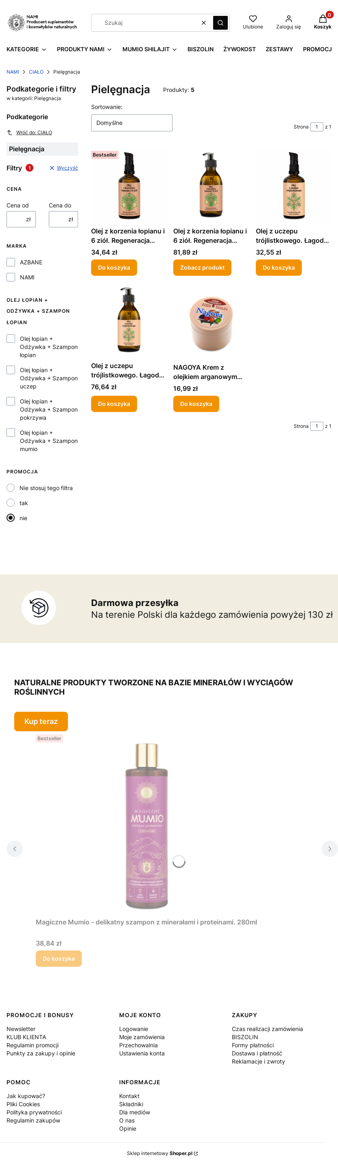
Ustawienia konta (142, 1053)
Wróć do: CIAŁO (29, 132)
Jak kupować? (26, 1095)
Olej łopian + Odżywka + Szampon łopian (49, 346)
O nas (127, 1120)
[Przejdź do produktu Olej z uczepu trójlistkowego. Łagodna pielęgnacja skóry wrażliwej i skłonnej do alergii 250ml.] (129, 320)
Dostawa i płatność (257, 1053)
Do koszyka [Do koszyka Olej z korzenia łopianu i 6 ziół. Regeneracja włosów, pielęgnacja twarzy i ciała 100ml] (114, 267)
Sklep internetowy (159, 1153)
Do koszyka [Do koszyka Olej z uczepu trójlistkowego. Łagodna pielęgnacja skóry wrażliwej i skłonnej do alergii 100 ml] (279, 267)
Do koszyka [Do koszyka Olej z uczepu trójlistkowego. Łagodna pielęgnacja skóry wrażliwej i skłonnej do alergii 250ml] (114, 403)
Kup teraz (41, 721)
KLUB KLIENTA (26, 1036)
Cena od (18, 205)
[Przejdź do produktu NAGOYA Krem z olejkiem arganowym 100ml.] (211, 321)
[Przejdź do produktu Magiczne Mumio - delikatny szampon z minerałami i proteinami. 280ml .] (146, 822)
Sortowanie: (106, 106)
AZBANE (31, 262)
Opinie (127, 1128)
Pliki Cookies (23, 1104)
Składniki (131, 1104)
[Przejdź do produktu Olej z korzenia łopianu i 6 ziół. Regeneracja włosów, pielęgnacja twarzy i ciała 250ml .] (211, 185)
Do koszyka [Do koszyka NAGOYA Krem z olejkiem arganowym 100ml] (196, 403)
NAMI (13, 72)
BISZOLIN (245, 1036)
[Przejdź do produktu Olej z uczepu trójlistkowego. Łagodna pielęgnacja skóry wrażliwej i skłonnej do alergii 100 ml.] (293, 185)
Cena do (60, 205)
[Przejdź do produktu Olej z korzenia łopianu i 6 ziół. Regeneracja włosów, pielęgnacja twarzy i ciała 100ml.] (129, 185)
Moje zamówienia (142, 1036)
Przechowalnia (138, 1045)
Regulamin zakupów (33, 1120)
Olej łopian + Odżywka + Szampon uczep (49, 378)
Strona (301, 127)
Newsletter (21, 1028)
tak (24, 502)
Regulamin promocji (33, 1045)
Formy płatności (253, 1045)
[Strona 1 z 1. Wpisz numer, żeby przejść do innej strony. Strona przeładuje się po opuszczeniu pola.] (316, 126)
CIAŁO (36, 72)
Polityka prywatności (34, 1112)
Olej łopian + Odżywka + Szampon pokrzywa (49, 409)
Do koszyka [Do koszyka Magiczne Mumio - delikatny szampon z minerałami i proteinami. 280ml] (59, 958)
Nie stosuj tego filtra (46, 487)
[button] (220, 23)
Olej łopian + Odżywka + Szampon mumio (49, 440)
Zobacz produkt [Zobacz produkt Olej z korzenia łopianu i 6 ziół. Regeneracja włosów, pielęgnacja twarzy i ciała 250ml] (202, 267)
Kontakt (129, 1095)
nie (23, 517)
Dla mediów (134, 1112)
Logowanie (133, 1028)
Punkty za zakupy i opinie (41, 1053)
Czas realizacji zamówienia (267, 1028)
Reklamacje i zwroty (258, 1061)
